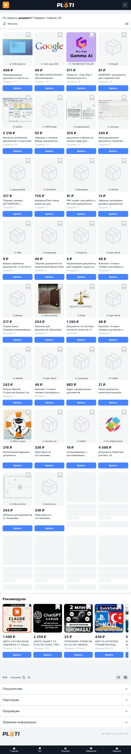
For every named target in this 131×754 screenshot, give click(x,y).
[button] (14, 749)
